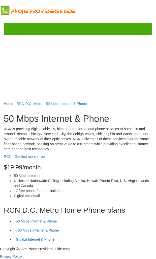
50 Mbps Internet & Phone (66, 104)
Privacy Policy (11, 256)
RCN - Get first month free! (25, 157)
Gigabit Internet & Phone (35, 239)
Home (8, 104)
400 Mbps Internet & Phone (37, 230)
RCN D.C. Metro (29, 104)
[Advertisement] (78, 67)
